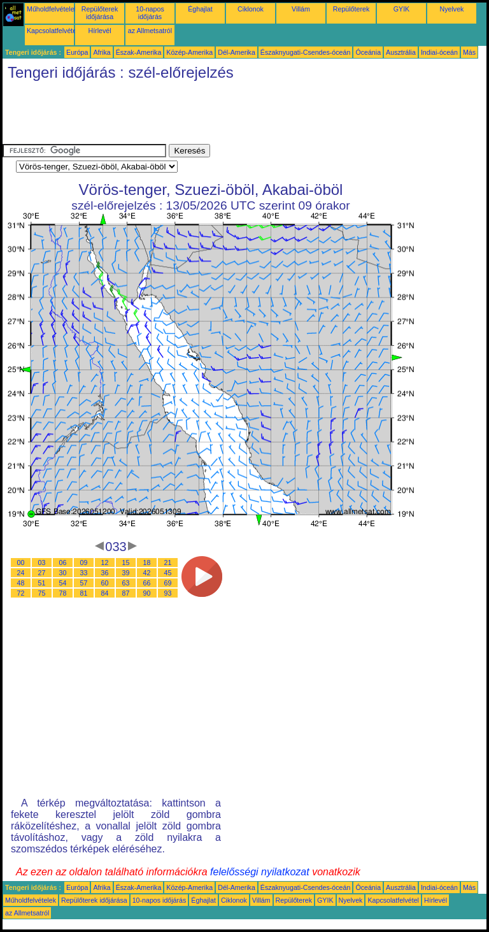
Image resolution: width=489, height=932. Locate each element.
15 (126, 562)
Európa (77, 52)
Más (469, 52)
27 (42, 573)
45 (168, 573)
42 (147, 573)
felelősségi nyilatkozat (259, 871)
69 (168, 583)
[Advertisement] (234, 115)
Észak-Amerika (139, 52)
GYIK (401, 9)
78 (63, 593)
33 (84, 573)
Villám (301, 9)
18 (147, 562)
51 (42, 583)
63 (126, 583)
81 (84, 593)
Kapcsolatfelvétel (52, 30)
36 (105, 573)
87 (126, 593)
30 (63, 573)
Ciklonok (250, 9)
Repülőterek (351, 9)
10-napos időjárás (150, 12)
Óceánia (368, 52)
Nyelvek (452, 9)
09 (84, 562)
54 (63, 583)
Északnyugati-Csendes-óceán (305, 52)
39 (126, 573)
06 (63, 562)
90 (147, 593)
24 (21, 573)
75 (42, 593)
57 (84, 583)
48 (21, 583)
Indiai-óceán (439, 52)
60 (105, 583)
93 (168, 593)
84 (105, 593)
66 (147, 583)
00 (21, 562)
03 (42, 562)
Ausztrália (401, 52)
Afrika (101, 52)
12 (105, 562)
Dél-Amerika (236, 52)
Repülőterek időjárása (100, 12)
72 (21, 593)
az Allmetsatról (150, 30)
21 (168, 562)
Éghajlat (200, 9)
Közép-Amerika (189, 52)
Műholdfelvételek (52, 9)
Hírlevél (99, 30)
